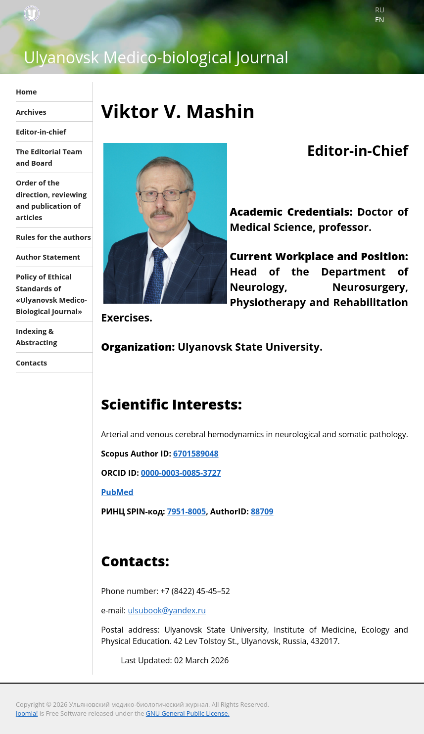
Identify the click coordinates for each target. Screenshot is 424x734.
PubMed (117, 492)
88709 (262, 511)
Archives (31, 111)
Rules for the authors (53, 237)
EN (379, 19)
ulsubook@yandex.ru (167, 610)
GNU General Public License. (188, 713)
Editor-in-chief (41, 131)
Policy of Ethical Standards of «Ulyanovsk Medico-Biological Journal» (51, 294)
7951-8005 (186, 511)
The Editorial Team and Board (49, 157)
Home (26, 91)
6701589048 (195, 453)
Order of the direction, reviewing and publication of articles (51, 200)
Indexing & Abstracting (36, 336)
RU (379, 9)
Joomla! (27, 713)
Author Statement (48, 257)
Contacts (31, 362)
